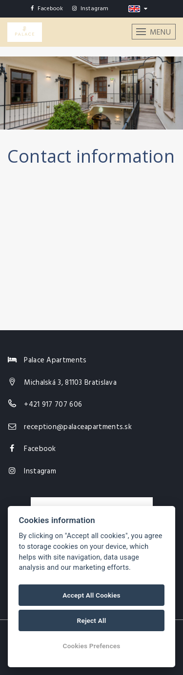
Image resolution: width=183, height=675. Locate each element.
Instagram (90, 9)
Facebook (47, 9)
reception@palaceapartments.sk (78, 427)
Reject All (91, 620)
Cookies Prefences (92, 646)
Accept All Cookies (91, 595)
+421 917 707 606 (53, 405)
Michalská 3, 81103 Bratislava (70, 383)
